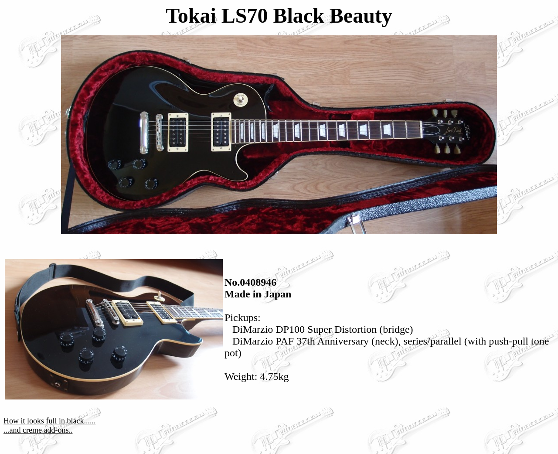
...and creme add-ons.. (37, 430)
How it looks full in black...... (49, 420)
